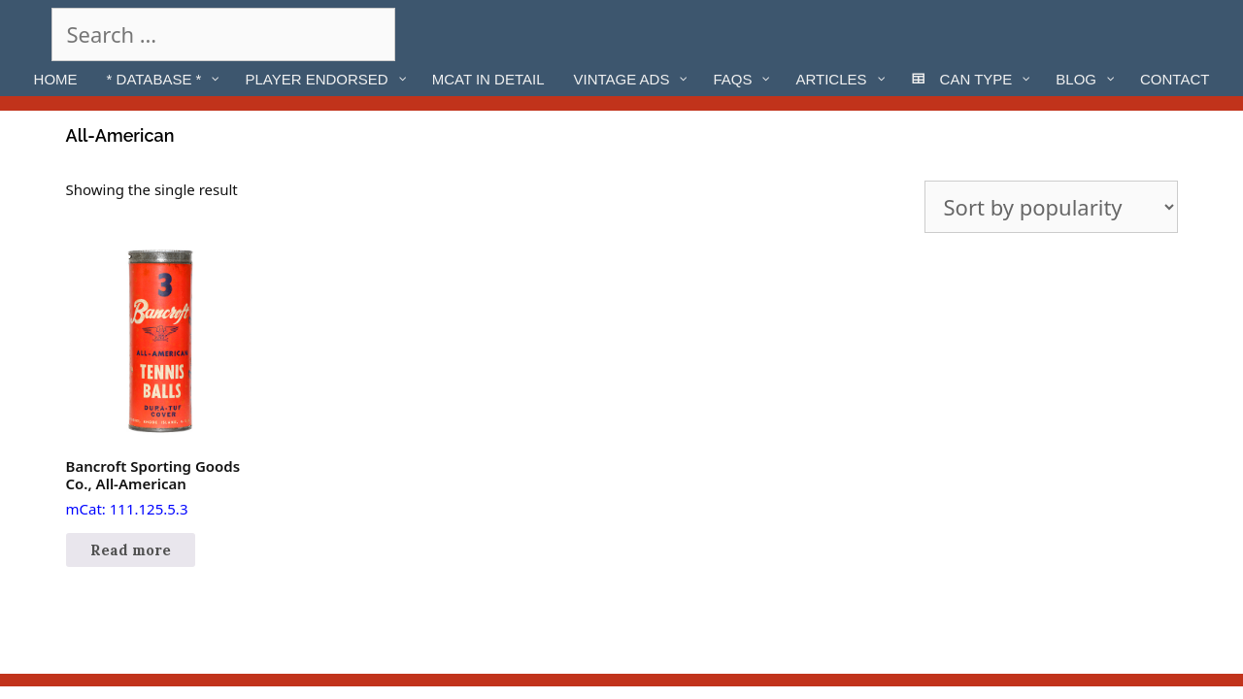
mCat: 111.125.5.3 (160, 383)
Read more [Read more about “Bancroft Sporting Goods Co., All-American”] (130, 550)
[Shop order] (1051, 207)
